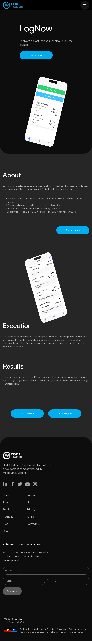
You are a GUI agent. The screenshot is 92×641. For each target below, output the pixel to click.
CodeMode (17, 619)
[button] (84, 5)
